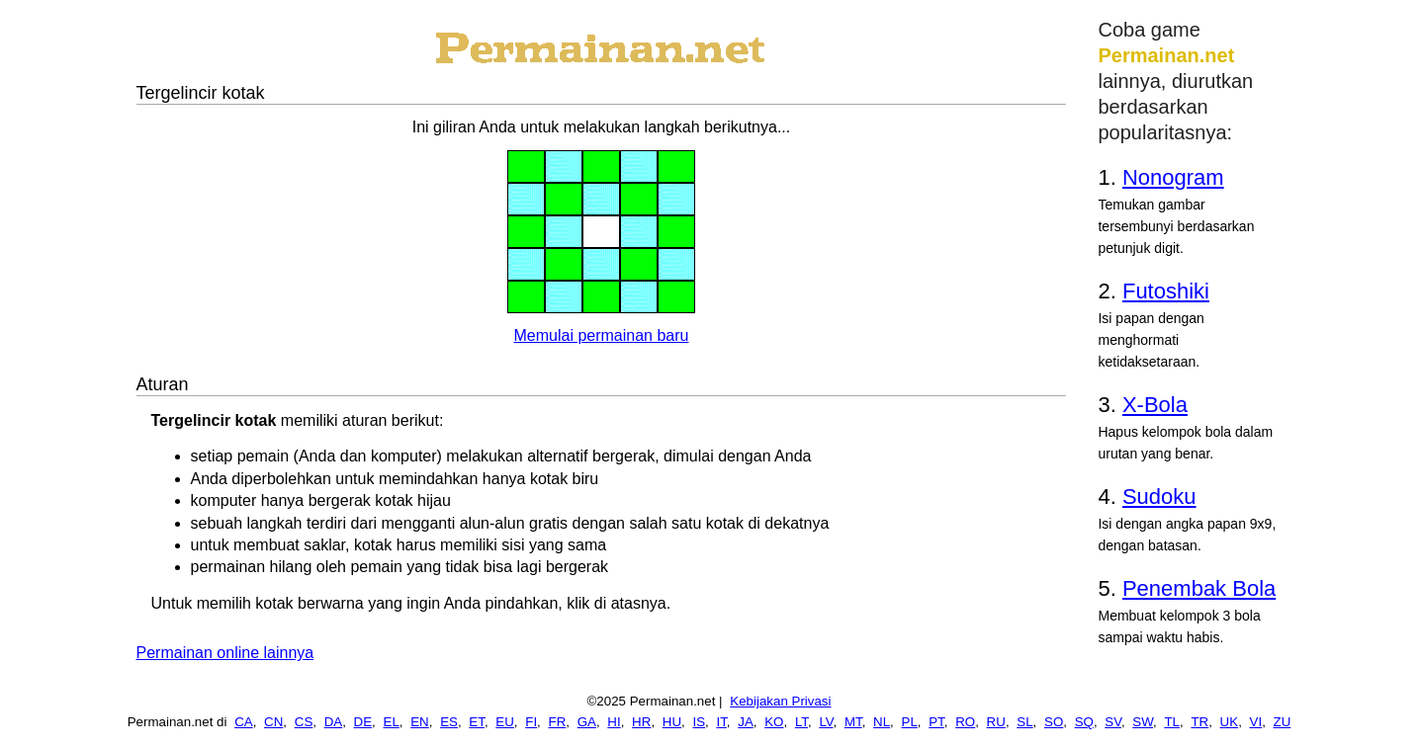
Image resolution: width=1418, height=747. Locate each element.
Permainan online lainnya (225, 652)
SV (1113, 721)
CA (243, 721)
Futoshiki (1165, 291)
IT (721, 721)
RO (965, 721)
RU (996, 721)
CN (273, 721)
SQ (1084, 721)
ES (449, 721)
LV (826, 721)
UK (1229, 721)
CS (304, 721)
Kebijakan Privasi (780, 701)
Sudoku (1159, 496)
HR (641, 721)
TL (1172, 721)
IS (698, 721)
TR (1199, 721)
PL (910, 721)
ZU (1282, 721)
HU (672, 721)
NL (881, 721)
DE (363, 721)
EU (504, 721)
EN (419, 721)
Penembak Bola (1199, 588)
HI (613, 721)
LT (801, 721)
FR (558, 721)
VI (1256, 721)
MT (853, 721)
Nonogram (1173, 177)
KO (773, 721)
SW (1142, 721)
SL (1024, 721)
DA (333, 721)
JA (745, 721)
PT (936, 721)
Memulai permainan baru (601, 335)
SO (1053, 721)
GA (586, 721)
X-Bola (1155, 404)
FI (531, 721)
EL (391, 721)
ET (477, 721)
